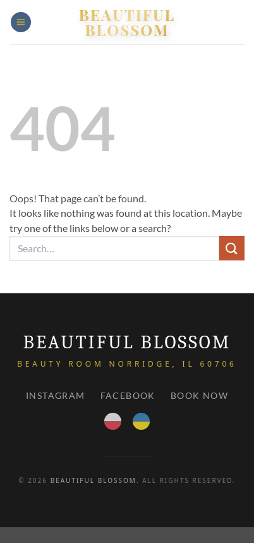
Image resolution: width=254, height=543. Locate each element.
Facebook (127, 395)
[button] (21, 22)
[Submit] (232, 248)
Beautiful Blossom (127, 22)
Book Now (199, 395)
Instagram (55, 395)
